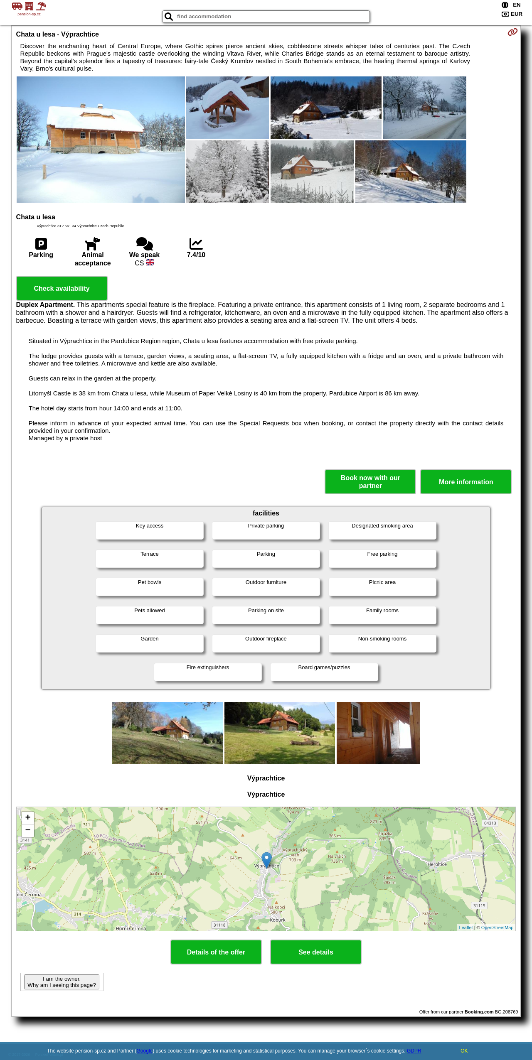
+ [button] (27, 818)
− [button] (27, 830)
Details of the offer (216, 952)
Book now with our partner (370, 481)
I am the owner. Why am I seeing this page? (61, 982)
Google (145, 1051)
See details (315, 952)
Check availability (61, 288)
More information (466, 482)
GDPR (414, 1051)
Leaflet (466, 927)
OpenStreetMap (497, 927)
